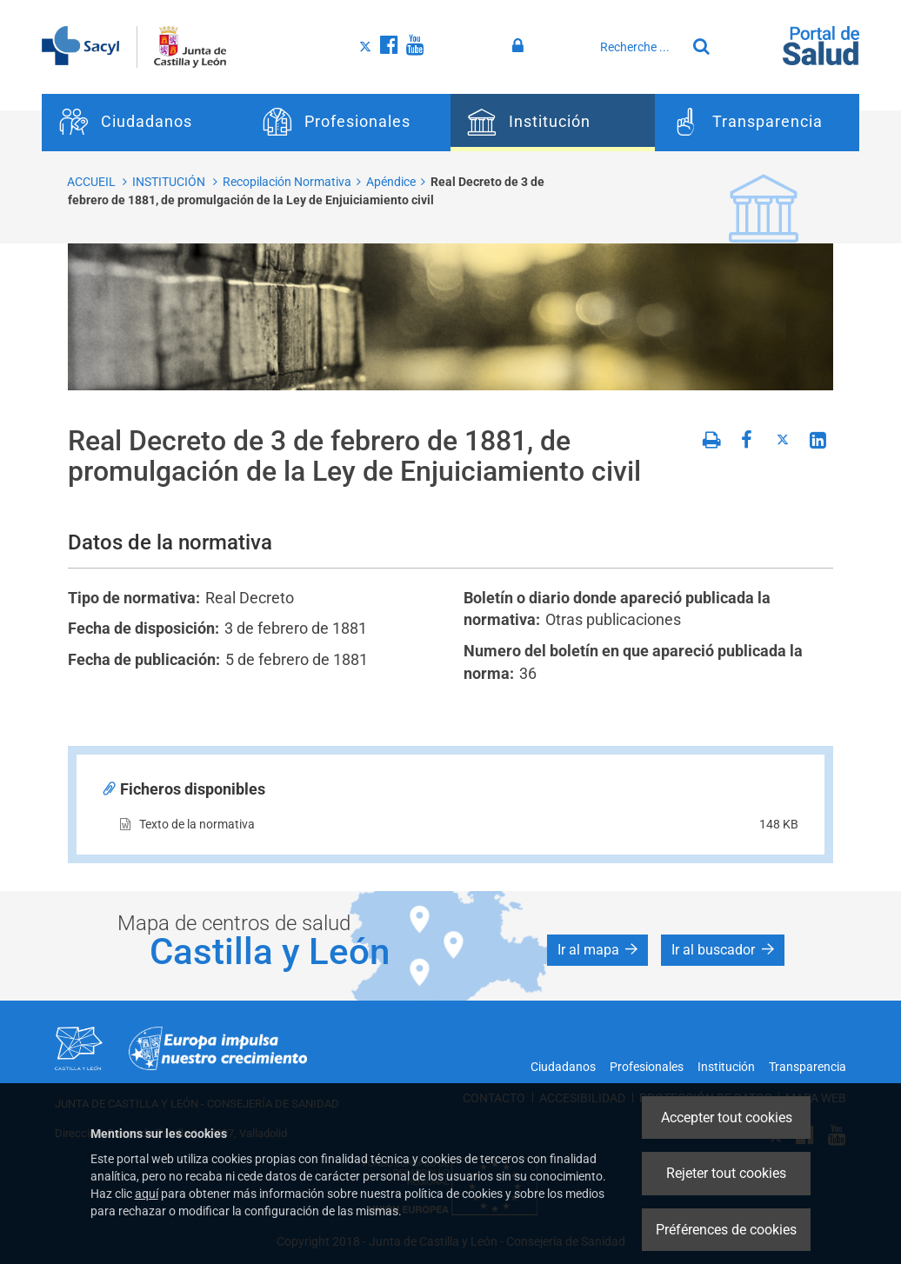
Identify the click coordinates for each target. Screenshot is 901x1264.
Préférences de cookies (726, 1229)
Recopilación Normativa (287, 182)
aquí (146, 1194)
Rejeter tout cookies (726, 1173)
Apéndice (391, 182)
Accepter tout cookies (726, 1117)
